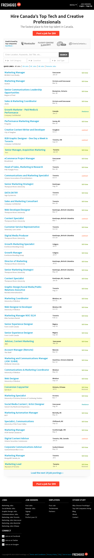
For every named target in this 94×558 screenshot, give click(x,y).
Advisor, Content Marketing (19, 341)
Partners (52, 511)
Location (37, 60)
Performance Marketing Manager (22, 121)
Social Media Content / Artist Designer (24, 404)
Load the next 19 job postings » (47, 472)
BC (33, 66)
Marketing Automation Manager (21, 412)
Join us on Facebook (11, 536)
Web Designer (12, 378)
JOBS (4, 500)
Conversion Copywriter (17, 386)
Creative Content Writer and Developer (25, 129)
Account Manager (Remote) (19, 349)
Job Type (60, 60)
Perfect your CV (31, 517)
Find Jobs (29, 505)
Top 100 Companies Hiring (81, 508)
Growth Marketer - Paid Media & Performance (21, 111)
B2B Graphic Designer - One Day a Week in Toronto (26, 140)
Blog (74, 511)
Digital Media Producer (16, 235)
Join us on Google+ (10, 544)
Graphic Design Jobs (9, 511)
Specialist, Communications (19, 421)
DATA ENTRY (11, 192)
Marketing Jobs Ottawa (10, 526)
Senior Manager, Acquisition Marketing (25, 149)
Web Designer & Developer (18, 306)
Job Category (15, 60)
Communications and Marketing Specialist (27, 175)
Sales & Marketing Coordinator (21, 101)
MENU (72, 5)
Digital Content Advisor (17, 438)
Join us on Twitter (10, 540)
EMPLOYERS (54, 500)
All (18, 66)
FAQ (60, 554)
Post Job (52, 505)
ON (25, 66)
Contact (75, 517)
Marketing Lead (13, 463)
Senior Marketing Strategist (19, 183)
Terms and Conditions (38, 554)
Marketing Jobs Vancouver (11, 520)
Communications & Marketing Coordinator (27, 369)
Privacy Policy (52, 554)
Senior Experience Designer (19, 323)
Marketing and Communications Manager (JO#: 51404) (26, 360)
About (74, 514)
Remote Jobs (51, 66)
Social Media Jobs (8, 508)
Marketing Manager (15, 72)
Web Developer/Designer (17, 209)
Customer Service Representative (22, 226)
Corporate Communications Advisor (23, 446)
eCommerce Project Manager (20, 158)
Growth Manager (13, 252)
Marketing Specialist (15, 395)
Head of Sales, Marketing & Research (24, 166)
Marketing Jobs (7, 505)
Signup (27, 511)
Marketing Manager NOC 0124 (20, 315)
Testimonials (53, 508)
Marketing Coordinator (17, 298)
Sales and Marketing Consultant (21, 201)
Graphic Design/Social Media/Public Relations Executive (23, 288)
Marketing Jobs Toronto (10, 517)
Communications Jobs (10, 514)
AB (41, 66)
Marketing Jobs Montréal (11, 523)
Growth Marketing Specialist (19, 243)
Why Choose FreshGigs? (81, 505)
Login (27, 514)
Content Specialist (14, 218)
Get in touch (67, 554)
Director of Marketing (16, 261)
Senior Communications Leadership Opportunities (23, 91)
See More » (9, 46)
